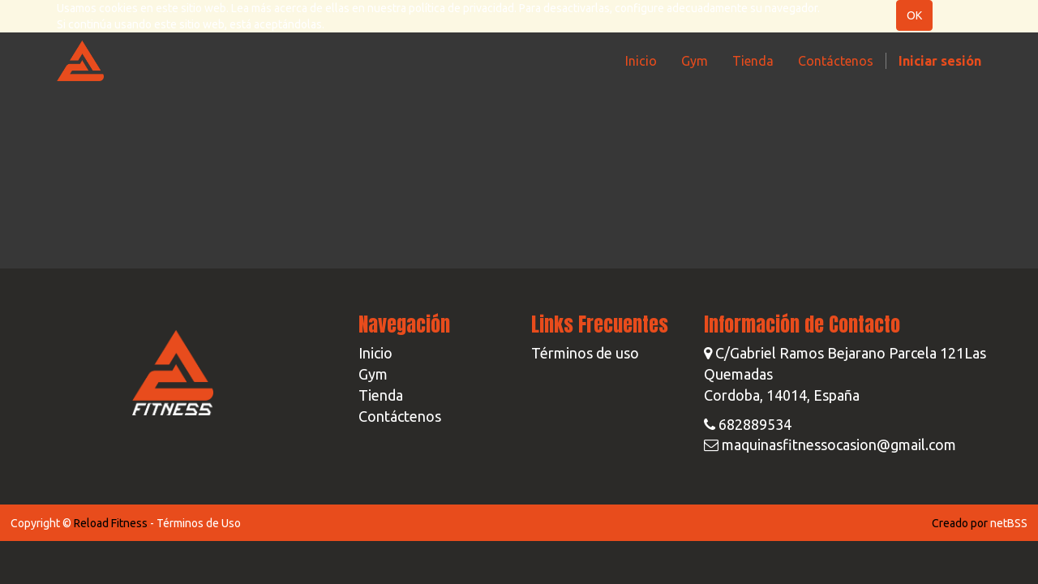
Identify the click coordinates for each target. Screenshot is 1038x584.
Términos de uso (585, 353)
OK (914, 15)
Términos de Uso (199, 523)
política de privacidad (461, 8)
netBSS (1008, 523)
